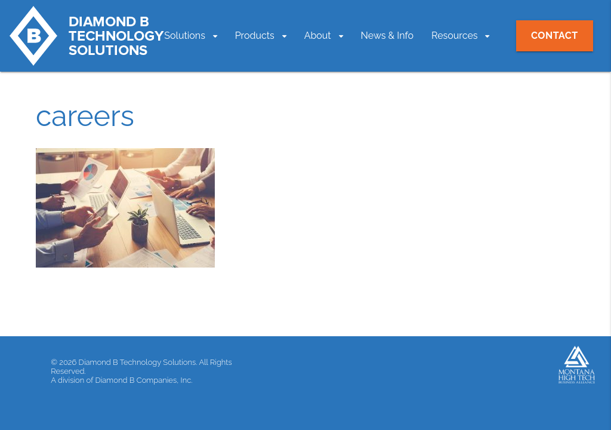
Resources (454, 35)
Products (254, 35)
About (317, 35)
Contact (554, 35)
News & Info (387, 35)
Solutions (184, 35)
